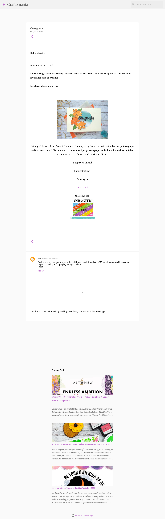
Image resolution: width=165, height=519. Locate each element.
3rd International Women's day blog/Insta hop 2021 (73, 488)
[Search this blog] (149, 4)
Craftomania (17, 4)
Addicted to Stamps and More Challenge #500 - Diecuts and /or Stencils (82, 444)
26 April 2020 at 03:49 (50, 258)
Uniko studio (82, 187)
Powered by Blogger (82, 515)
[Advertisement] (82, 343)
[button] (31, 37)
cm (39, 258)
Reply (41, 271)
